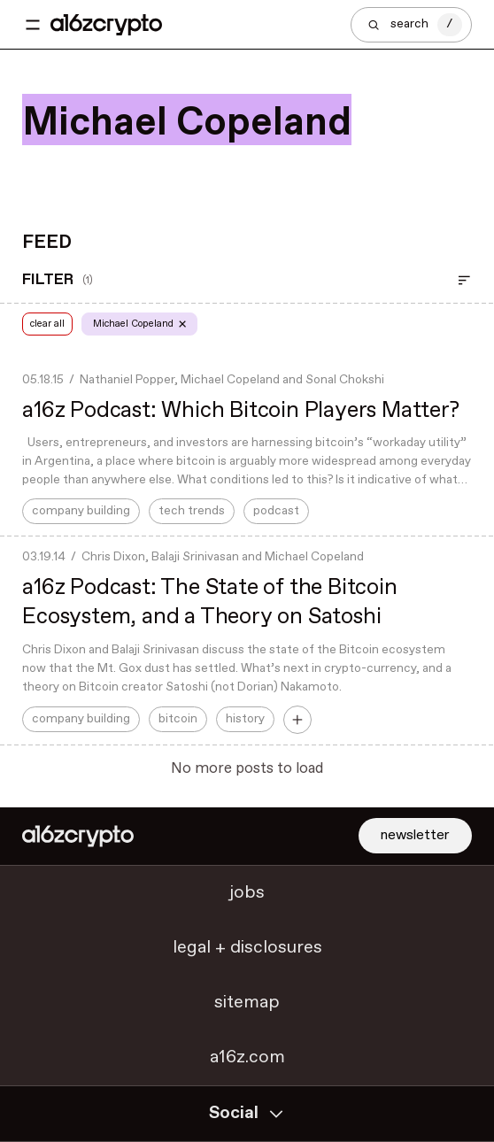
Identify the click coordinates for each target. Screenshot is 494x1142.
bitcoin (177, 719)
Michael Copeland (230, 380)
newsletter (415, 835)
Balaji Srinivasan (195, 557)
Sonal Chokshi (344, 380)
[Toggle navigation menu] (32, 24)
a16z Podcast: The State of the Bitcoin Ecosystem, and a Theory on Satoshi (209, 602)
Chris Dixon (113, 557)
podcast (276, 511)
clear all (49, 323)
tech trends (191, 511)
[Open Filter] (464, 281)
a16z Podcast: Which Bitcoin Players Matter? (240, 411)
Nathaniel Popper (127, 380)
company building (81, 511)
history (245, 719)
